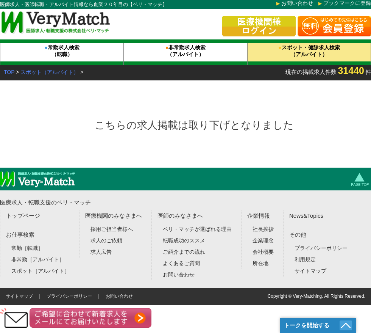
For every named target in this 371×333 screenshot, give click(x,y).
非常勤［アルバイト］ (37, 259)
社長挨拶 (263, 229)
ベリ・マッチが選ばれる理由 (197, 229)
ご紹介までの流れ (184, 252)
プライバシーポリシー (321, 248)
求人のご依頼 (106, 240)
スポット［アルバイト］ (40, 271)
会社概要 (263, 252)
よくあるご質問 (181, 263)
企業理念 (263, 240)
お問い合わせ (297, 3)
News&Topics (306, 215)
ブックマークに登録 (347, 3)
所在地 (260, 263)
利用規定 (305, 259)
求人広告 (101, 252)
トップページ (23, 215)
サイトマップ (310, 271)
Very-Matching (307, 296)
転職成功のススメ (184, 240)
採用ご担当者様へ (111, 229)
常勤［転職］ (27, 248)
